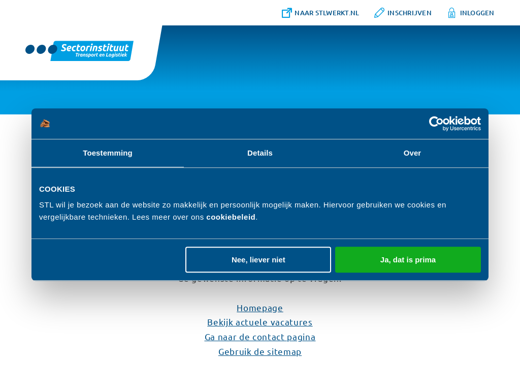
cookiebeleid (230, 217)
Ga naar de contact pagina (260, 336)
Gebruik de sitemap (260, 351)
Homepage (260, 307)
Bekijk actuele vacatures (259, 321)
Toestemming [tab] (108, 152)
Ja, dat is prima (408, 259)
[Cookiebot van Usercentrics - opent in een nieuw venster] (436, 123)
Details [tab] (260, 152)
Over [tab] (412, 152)
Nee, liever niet (258, 259)
